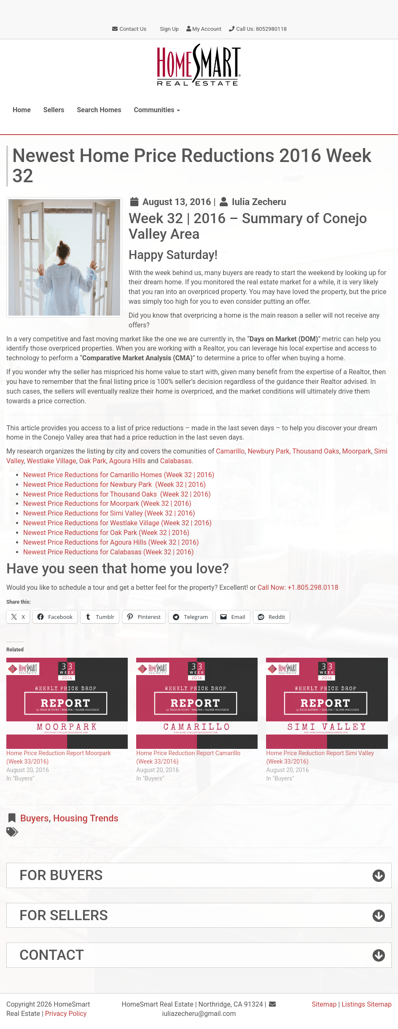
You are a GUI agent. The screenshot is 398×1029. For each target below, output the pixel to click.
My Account (203, 29)
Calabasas (176, 461)
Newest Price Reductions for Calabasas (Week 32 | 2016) (108, 552)
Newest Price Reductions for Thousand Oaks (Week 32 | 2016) (117, 494)
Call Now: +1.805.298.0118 (298, 587)
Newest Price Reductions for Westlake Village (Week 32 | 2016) (117, 523)
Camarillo (230, 451)
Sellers (54, 110)
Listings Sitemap (367, 1004)
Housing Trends (85, 818)
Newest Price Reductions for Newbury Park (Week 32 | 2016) (114, 485)
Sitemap (324, 1004)
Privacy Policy (66, 1014)
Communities (157, 110)
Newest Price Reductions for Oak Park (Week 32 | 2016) (106, 533)
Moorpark (356, 451)
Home (22, 110)
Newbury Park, (268, 451)
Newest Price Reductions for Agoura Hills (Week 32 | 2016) (111, 542)
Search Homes (99, 110)
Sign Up (166, 29)
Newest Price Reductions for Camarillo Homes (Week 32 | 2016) (118, 475)
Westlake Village (51, 461)
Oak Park (92, 461)
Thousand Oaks (315, 451)
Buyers (34, 818)
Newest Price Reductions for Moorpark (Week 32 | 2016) (107, 504)
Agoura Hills (127, 461)
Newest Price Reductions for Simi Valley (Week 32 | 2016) (109, 513)
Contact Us (128, 29)
